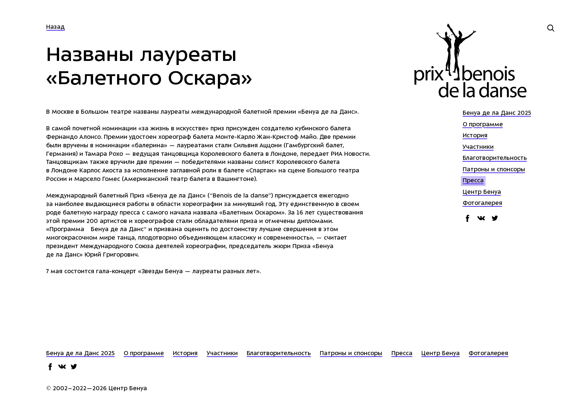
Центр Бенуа (482, 192)
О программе (483, 125)
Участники (478, 147)
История (475, 136)
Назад (55, 27)
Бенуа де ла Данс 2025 (497, 113)
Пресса (473, 181)
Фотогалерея (482, 203)
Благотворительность (495, 158)
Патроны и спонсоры (494, 170)
